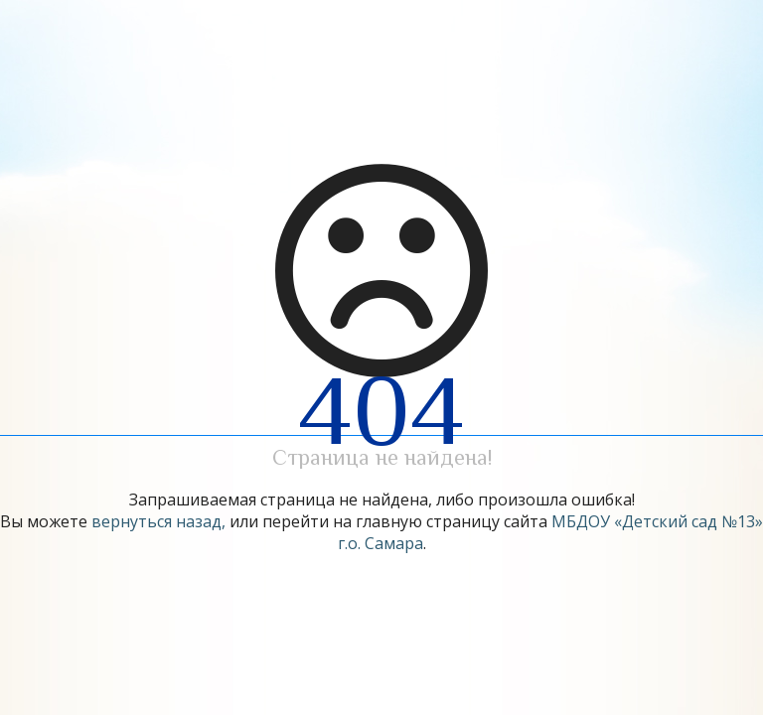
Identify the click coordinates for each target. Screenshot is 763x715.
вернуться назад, (158, 521)
